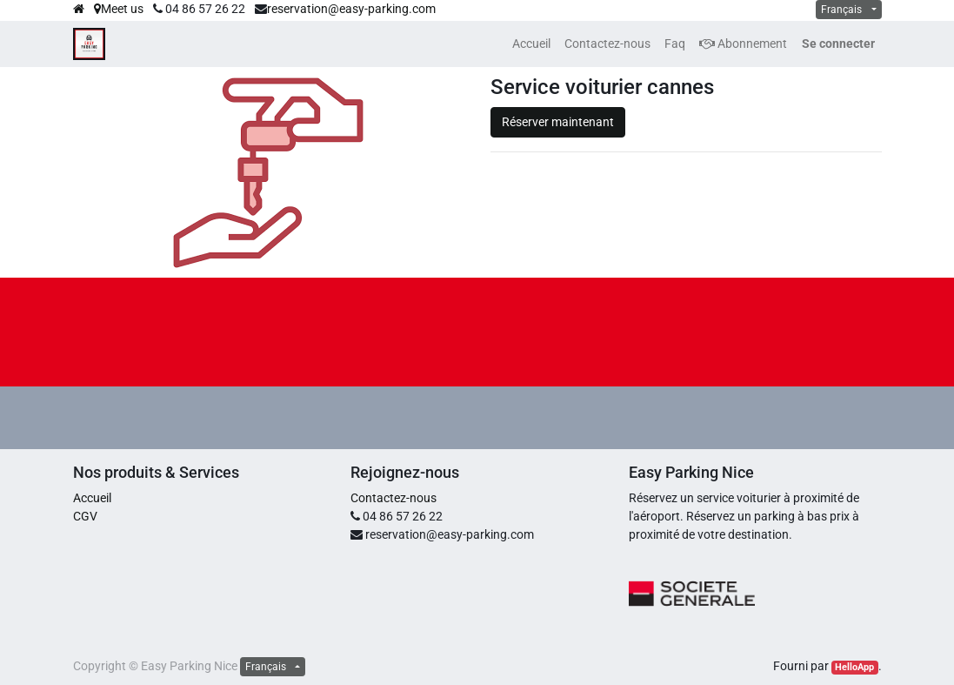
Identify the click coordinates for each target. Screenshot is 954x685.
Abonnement (743, 43)
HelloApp (854, 667)
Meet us (118, 9)
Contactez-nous (393, 498)
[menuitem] (531, 44)
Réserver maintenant (558, 122)
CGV (85, 516)
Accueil (92, 498)
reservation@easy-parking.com (351, 9)
